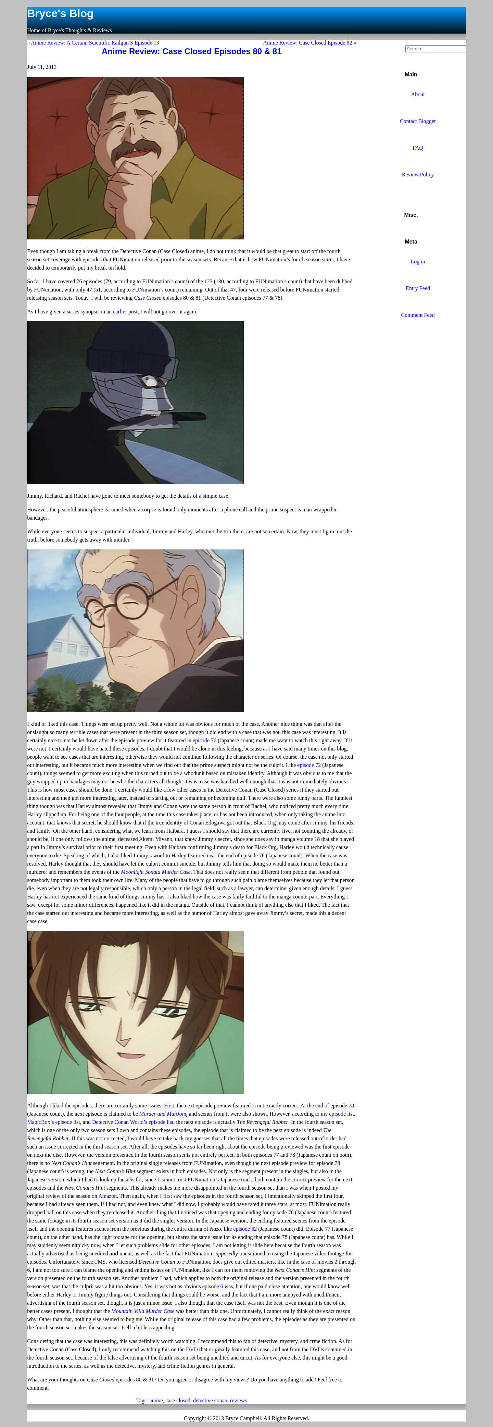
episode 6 (212, 1286)
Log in (417, 261)
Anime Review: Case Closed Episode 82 (307, 43)
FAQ (418, 148)
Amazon (107, 1196)
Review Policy (418, 174)
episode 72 (309, 765)
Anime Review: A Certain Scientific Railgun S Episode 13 (95, 43)
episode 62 (245, 1229)
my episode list (337, 1114)
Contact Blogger (418, 121)
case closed (178, 1400)
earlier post (125, 311)
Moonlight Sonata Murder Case (155, 872)
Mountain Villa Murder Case (142, 1311)
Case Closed (147, 298)
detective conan (210, 1400)
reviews (238, 1400)
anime (156, 1400)
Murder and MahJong (163, 1114)
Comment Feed (417, 315)
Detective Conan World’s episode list (132, 1122)
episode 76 (204, 740)
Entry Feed (418, 288)
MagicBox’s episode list (53, 1122)
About (418, 94)
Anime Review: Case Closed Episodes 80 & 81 (192, 51)
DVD (192, 1349)
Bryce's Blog (60, 13)
